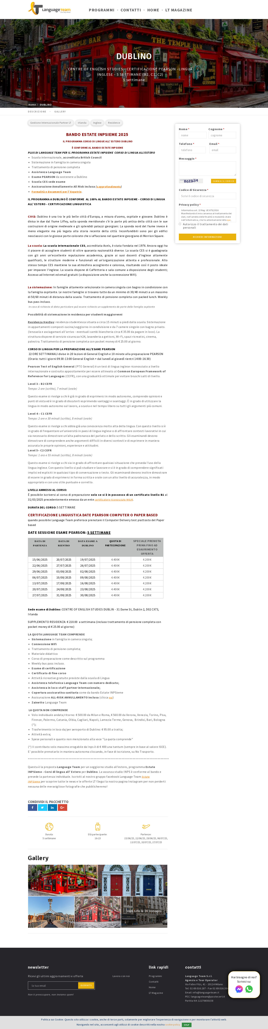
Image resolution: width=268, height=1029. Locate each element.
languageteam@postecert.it (208, 996)
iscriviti (86, 984)
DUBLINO (46, 104)
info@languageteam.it (206, 992)
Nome (184, 129)
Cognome (216, 129)
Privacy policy (190, 204)
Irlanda (82, 122)
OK (187, 1024)
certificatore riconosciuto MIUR (116, 499)
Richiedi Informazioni (207, 236)
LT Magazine (178, 10)
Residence (114, 122)
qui (111, 697)
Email (214, 144)
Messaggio (188, 158)
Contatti (131, 10)
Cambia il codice (223, 181)
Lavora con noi (121, 975)
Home (153, 10)
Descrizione (37, 111)
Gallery (60, 111)
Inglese (97, 122)
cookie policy (173, 1024)
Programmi (102, 10)
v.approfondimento (110, 186)
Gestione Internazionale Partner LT (50, 122)
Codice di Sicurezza (193, 190)
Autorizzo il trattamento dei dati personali (205, 225)
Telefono (186, 144)
